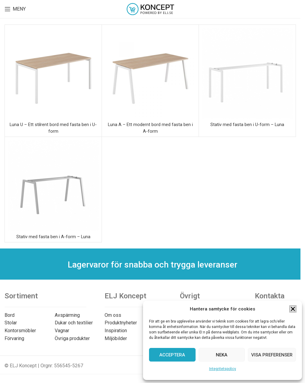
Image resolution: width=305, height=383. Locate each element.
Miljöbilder (116, 338)
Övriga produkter (72, 338)
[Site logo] (150, 8)
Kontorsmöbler (20, 330)
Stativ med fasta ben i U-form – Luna (247, 124)
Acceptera (172, 355)
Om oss (113, 315)
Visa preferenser (272, 355)
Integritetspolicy (222, 369)
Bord (10, 315)
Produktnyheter (121, 323)
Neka (221, 355)
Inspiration (116, 330)
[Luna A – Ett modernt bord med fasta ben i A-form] (150, 73)
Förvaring (14, 338)
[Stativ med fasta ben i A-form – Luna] (53, 185)
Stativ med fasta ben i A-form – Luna (53, 236)
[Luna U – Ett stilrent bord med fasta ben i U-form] (53, 73)
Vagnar (62, 330)
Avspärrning (67, 315)
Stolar (11, 323)
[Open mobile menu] (15, 9)
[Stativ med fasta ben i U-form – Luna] (247, 73)
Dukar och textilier (74, 323)
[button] (293, 309)
